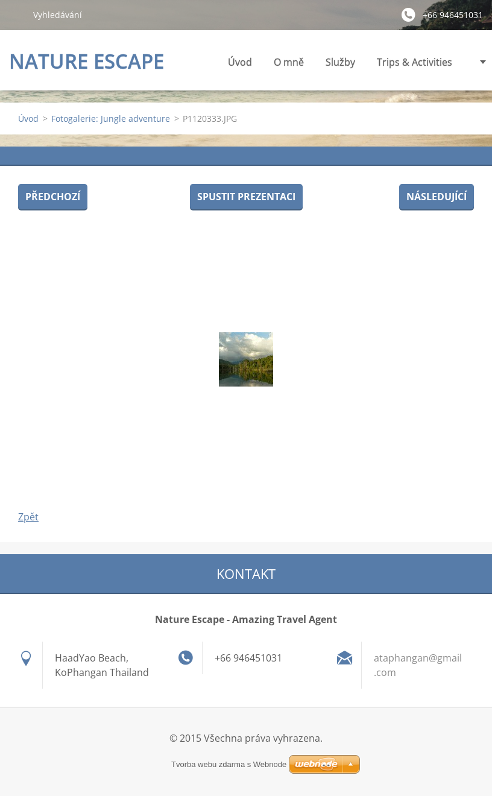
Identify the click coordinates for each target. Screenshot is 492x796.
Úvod (240, 62)
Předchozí (52, 196)
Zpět (28, 516)
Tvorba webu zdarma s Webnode (228, 764)
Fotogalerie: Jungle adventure (110, 118)
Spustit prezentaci (246, 196)
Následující (436, 196)
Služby (340, 65)
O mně (289, 62)
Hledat (16, 14)
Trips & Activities (414, 65)
